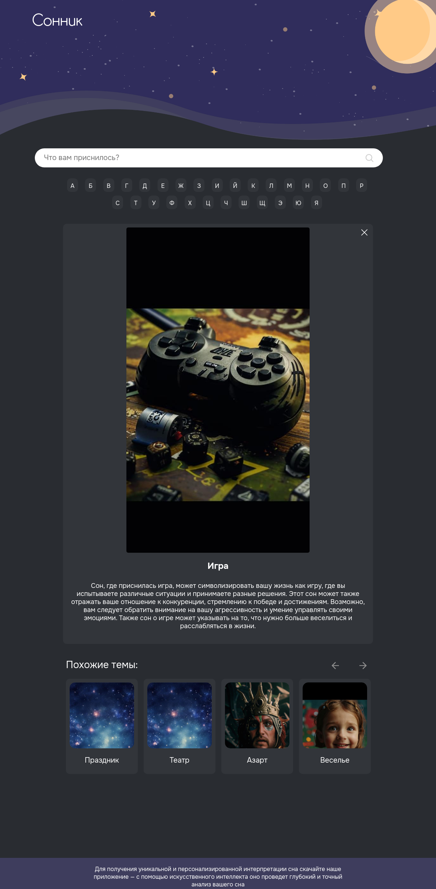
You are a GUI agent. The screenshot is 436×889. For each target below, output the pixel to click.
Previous (335, 665)
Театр (179, 760)
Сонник (57, 22)
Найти (369, 158)
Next (363, 665)
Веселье (335, 760)
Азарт (257, 760)
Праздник (102, 760)
